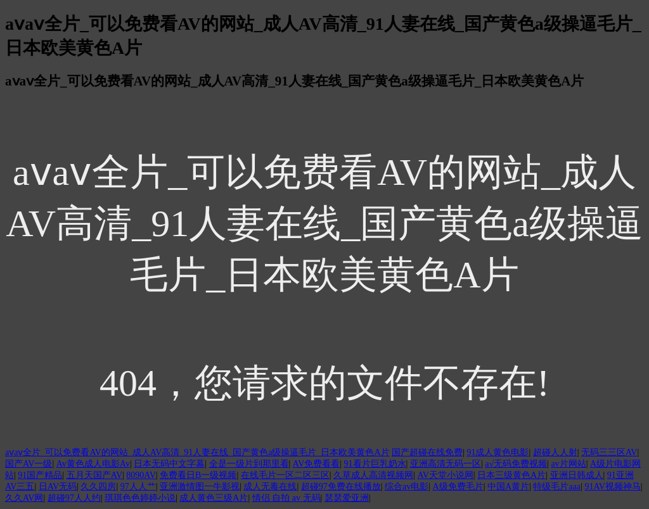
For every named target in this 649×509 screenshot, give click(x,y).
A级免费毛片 (458, 486)
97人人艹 (138, 486)
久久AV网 (24, 498)
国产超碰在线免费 (427, 452)
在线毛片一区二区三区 (285, 475)
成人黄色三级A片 (213, 498)
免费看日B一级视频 (198, 475)
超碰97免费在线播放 (341, 486)
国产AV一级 (28, 463)
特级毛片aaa (557, 486)
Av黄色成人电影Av (93, 463)
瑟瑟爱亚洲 (346, 498)
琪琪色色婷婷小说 (140, 498)
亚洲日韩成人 (576, 475)
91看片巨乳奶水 (375, 463)
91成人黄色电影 (497, 452)
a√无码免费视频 (516, 463)
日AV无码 (58, 486)
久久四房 (98, 486)
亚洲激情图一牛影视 (200, 486)
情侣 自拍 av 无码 (286, 498)
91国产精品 (40, 475)
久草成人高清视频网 (373, 475)
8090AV (140, 475)
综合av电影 (406, 486)
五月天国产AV (94, 475)
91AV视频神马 (612, 486)
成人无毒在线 (270, 486)
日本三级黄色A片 (511, 475)
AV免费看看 (316, 463)
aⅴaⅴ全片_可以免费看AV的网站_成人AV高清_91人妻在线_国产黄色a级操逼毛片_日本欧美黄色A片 (197, 452)
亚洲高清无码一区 (445, 463)
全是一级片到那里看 (249, 463)
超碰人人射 (555, 452)
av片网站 (568, 463)
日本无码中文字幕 (169, 463)
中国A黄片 (508, 486)
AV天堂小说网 (445, 475)
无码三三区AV (609, 452)
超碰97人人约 (74, 498)
